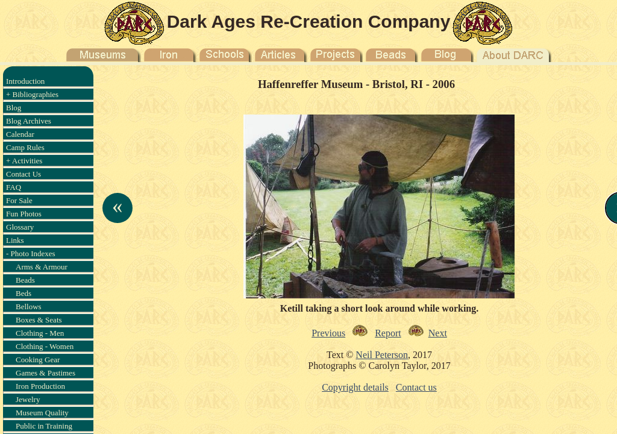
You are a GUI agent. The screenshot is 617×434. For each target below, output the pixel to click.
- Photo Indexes (30, 253)
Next (437, 333)
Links (15, 240)
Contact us (416, 387)
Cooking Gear (38, 359)
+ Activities (24, 160)
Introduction (25, 81)
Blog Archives (28, 120)
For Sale (19, 200)
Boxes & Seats (39, 319)
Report (388, 333)
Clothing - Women (45, 346)
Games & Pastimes (45, 372)
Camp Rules (25, 147)
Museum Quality (42, 412)
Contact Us (23, 173)
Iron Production (40, 386)
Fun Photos (24, 213)
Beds (23, 293)
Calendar (20, 134)
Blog (13, 107)
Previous (328, 333)
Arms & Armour (41, 266)
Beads (25, 280)
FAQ (13, 187)
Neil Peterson (381, 355)
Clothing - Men (40, 333)
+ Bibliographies (32, 94)
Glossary (20, 226)
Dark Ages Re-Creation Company (309, 21)
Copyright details (355, 387)
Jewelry (28, 399)
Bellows (29, 306)
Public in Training (44, 425)
